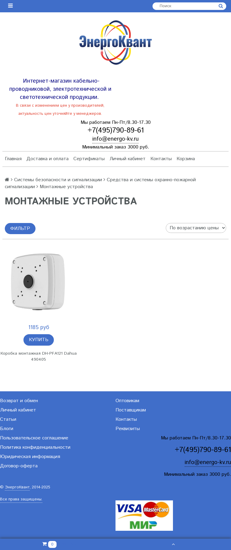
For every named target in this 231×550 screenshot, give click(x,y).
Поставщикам (131, 410)
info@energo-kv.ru (115, 139)
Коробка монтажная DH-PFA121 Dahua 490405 (39, 356)
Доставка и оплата (47, 158)
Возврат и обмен (19, 400)
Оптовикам (127, 400)
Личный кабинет (127, 158)
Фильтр (20, 228)
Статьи (8, 419)
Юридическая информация (30, 456)
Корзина (186, 158)
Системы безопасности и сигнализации (58, 179)
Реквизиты (128, 428)
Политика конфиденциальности (35, 447)
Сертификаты (89, 158)
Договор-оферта (19, 466)
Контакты (161, 158)
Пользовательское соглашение (34, 438)
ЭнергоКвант (17, 487)
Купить (38, 339)
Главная (13, 158)
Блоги (6, 428)
